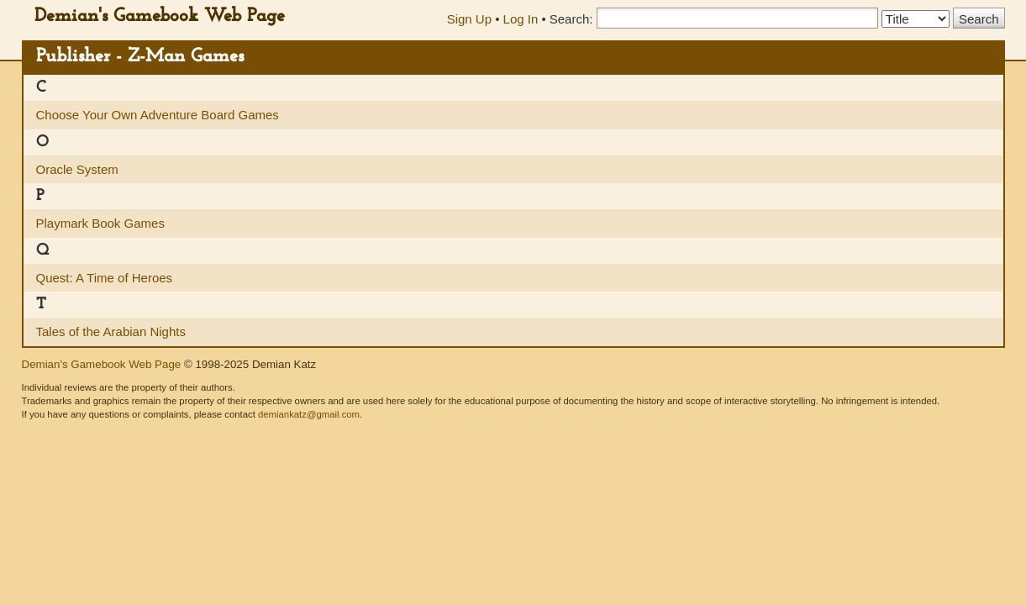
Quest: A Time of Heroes (104, 278)
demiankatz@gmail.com (309, 414)
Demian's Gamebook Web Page (159, 16)
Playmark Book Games (100, 223)
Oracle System (77, 169)
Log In (521, 19)
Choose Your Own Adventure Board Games (157, 115)
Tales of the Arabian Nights (111, 331)
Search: (571, 19)
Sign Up (469, 19)
